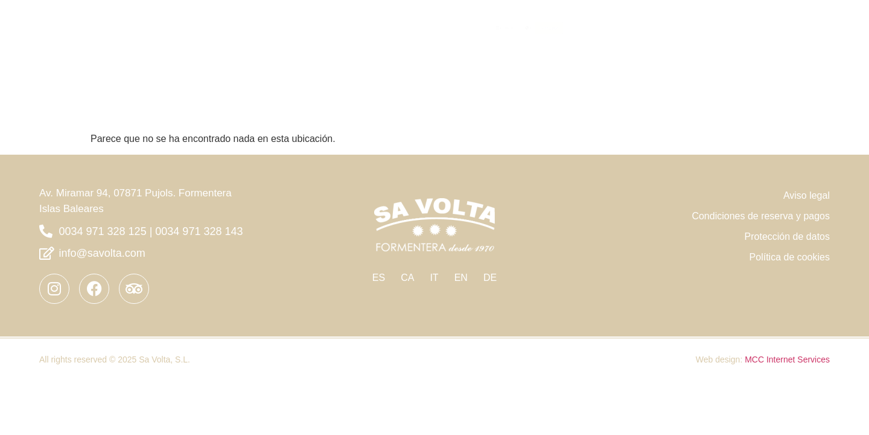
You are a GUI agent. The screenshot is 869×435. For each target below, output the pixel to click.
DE (490, 277)
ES (378, 277)
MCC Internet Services (787, 359)
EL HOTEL (681, 26)
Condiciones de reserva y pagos (761, 216)
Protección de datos (787, 236)
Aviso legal (806, 195)
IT (434, 277)
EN (461, 277)
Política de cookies (790, 257)
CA (407, 277)
